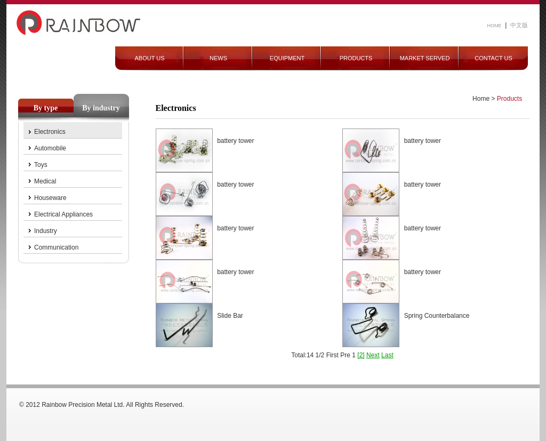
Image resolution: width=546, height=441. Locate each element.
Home (480, 98)
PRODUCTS (356, 58)
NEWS (218, 58)
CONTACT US (493, 58)
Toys (40, 165)
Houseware (50, 198)
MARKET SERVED (425, 58)
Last (387, 355)
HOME (494, 25)
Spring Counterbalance (437, 315)
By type (46, 108)
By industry (100, 108)
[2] (360, 355)
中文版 (519, 25)
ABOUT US (149, 58)
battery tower (235, 141)
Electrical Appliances (63, 214)
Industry (45, 231)
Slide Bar (230, 315)
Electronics (50, 131)
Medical (45, 181)
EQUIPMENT (287, 58)
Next (373, 355)
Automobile (50, 148)
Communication (56, 247)
